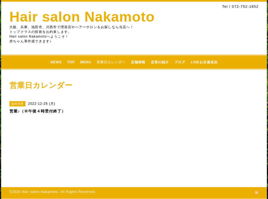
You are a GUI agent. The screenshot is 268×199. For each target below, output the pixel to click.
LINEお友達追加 (204, 62)
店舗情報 (138, 62)
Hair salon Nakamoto (82, 17)
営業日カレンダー (111, 62)
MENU (85, 62)
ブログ (179, 62)
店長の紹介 (160, 62)
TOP (70, 62)
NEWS (55, 62)
